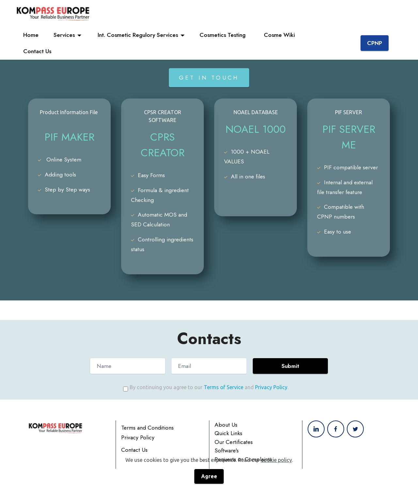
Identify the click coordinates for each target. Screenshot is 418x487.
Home (31, 35)
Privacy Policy (271, 387)
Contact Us (39, 51)
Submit (290, 366)
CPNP (374, 43)
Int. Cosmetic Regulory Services (137, 35)
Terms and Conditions (147, 437)
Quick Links (228, 443)
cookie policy (276, 476)
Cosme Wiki (280, 35)
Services (64, 35)
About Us (226, 434)
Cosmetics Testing (224, 35)
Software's (227, 460)
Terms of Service (223, 387)
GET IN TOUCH (209, 77)
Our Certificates (234, 452)
